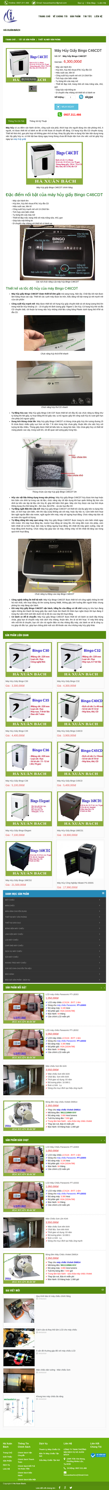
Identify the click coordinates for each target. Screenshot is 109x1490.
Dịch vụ (6, 1465)
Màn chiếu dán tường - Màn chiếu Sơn (53, 1370)
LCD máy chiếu (11, 940)
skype (86, 96)
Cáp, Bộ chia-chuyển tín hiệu (18, 968)
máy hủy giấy (19, 139)
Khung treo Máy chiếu (15, 963)
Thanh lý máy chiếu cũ (49, 1449)
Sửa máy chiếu (11, 957)
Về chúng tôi (60, 16)
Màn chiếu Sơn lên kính (56, 1066)
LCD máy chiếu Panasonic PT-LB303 (62, 994)
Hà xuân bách (11, 29)
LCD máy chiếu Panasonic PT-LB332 (62, 1030)
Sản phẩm (75, 16)
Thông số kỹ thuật (38, 121)
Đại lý (81, 2)
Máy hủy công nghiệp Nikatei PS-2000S (75, 883)
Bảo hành (9, 974)
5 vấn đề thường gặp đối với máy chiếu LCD (55, 1351)
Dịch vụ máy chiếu (13, 951)
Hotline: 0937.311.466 (19, 2)
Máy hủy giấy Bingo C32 (68, 681)
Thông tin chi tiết (16, 121)
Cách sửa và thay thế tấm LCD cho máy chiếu (56, 1330)
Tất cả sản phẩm (27, 39)
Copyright (7, 1483)
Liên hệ (102, 2)
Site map (91, 2)
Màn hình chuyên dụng (16, 911)
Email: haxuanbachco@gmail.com (52, 2)
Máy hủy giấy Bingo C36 (17, 781)
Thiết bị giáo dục (13, 923)
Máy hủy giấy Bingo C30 (17, 681)
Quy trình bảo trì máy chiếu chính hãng (53, 1296)
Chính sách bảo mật (27, 1479)
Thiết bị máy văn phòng (49, 39)
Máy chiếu (9, 900)
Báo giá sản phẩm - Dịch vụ (17, 980)
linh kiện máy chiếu (14, 934)
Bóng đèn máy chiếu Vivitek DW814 (61, 1102)
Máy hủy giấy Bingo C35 (17, 731)
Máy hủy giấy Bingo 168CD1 (70, 830)
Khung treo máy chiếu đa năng (49, 1396)
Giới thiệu (7, 1457)
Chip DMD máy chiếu (14, 946)
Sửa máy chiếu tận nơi (49, 1460)
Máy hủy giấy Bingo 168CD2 (19, 880)
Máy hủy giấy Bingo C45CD (69, 781)
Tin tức (87, 16)
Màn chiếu (9, 906)
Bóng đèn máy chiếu (14, 929)
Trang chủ (44, 16)
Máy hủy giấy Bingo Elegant (18, 830)
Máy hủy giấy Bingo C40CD (69, 731)
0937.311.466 (69, 114)
